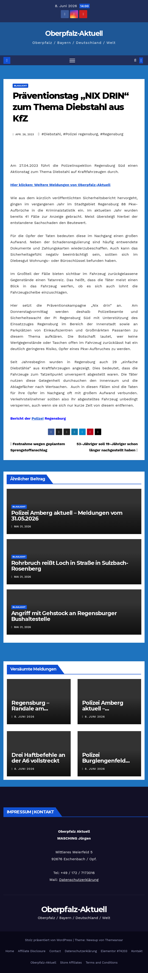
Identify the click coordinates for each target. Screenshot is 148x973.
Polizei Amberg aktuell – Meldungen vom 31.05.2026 (66, 515)
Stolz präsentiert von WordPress (49, 940)
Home (10, 951)
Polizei (38, 418)
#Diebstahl (51, 134)
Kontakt (136, 951)
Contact (55, 951)
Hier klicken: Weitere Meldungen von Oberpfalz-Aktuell (60, 185)
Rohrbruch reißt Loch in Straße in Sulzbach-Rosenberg (69, 566)
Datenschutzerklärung (78, 879)
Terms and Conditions (101, 962)
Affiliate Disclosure (31, 951)
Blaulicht (20, 85)
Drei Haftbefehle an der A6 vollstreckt (38, 758)
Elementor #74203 (114, 951)
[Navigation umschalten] (72, 60)
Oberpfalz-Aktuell (74, 33)
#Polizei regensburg (80, 134)
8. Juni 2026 (24, 716)
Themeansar (114, 940)
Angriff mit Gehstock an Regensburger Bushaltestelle (64, 616)
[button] (135, 60)
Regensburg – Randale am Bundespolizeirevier (38, 708)
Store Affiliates (71, 962)
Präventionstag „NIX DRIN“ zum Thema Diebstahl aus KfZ (71, 107)
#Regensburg (111, 134)
